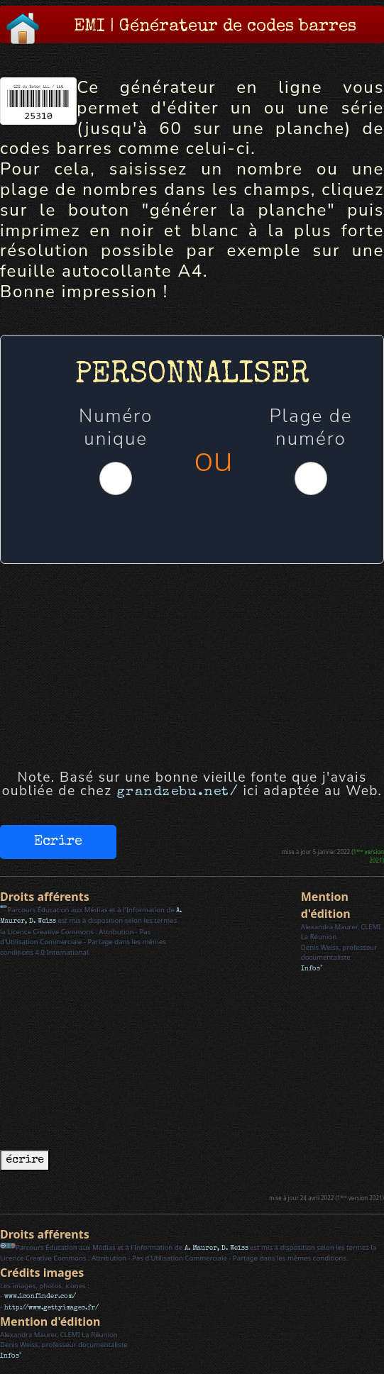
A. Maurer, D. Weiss (216, 1248)
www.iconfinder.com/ (40, 1296)
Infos (312, 969)
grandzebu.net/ (177, 792)
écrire (25, 1160)
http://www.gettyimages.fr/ (51, 1308)
